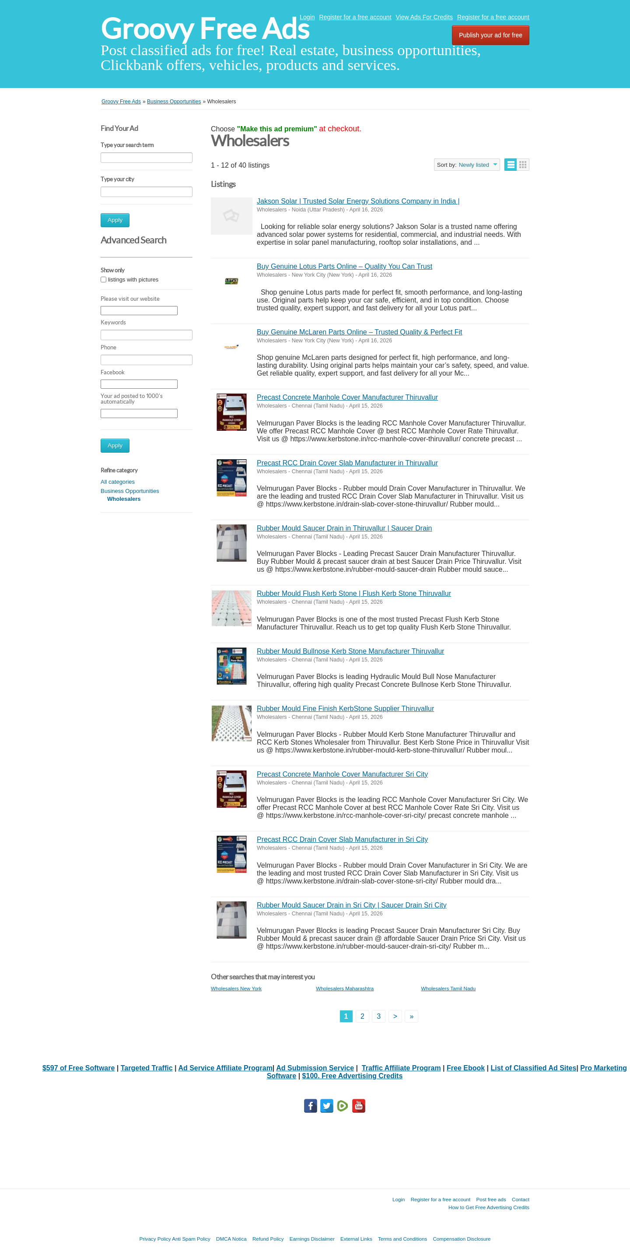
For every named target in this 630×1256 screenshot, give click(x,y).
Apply (115, 220)
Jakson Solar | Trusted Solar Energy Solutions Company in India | (358, 201)
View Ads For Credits (424, 17)
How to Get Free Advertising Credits (488, 1207)
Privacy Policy (155, 1239)
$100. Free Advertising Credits (352, 1076)
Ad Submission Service (315, 1068)
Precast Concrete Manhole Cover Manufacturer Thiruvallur (347, 397)
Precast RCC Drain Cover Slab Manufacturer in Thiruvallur (347, 463)
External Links (356, 1239)
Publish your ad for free (490, 35)
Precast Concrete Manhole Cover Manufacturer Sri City (342, 774)
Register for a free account (355, 17)
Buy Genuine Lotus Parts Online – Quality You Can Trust (344, 266)
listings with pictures (133, 279)
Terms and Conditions (402, 1239)
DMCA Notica (231, 1239)
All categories (118, 481)
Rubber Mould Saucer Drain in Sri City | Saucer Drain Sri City (352, 905)
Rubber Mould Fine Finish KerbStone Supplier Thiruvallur (345, 708)
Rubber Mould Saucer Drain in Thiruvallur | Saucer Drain (344, 528)
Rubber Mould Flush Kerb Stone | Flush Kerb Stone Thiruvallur (354, 593)
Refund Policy (268, 1239)
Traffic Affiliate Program (401, 1068)
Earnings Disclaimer (312, 1239)
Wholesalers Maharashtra (345, 988)
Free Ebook (466, 1068)
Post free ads (491, 1199)
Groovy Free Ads (205, 29)
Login (307, 17)
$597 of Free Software (78, 1068)
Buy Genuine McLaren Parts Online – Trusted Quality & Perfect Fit (359, 332)
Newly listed (474, 165)
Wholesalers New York (236, 988)
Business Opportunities (130, 491)
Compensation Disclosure (461, 1239)
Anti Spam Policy (191, 1239)
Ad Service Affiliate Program (225, 1068)
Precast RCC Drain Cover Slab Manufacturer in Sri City (342, 839)
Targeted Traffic (147, 1068)
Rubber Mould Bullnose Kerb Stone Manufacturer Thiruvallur (350, 651)
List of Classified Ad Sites (534, 1068)
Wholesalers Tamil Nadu (448, 988)
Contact (520, 1199)
